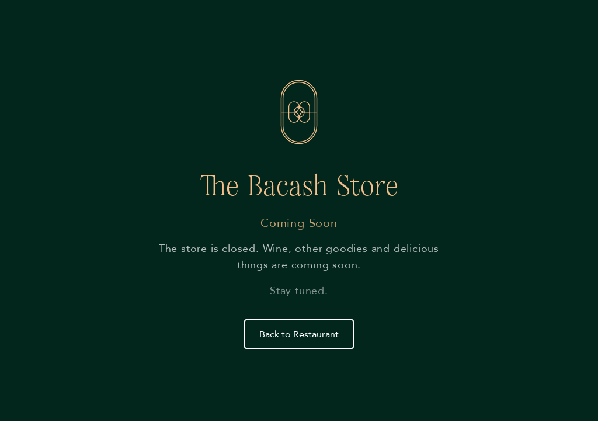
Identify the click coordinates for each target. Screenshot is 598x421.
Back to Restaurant (299, 334)
